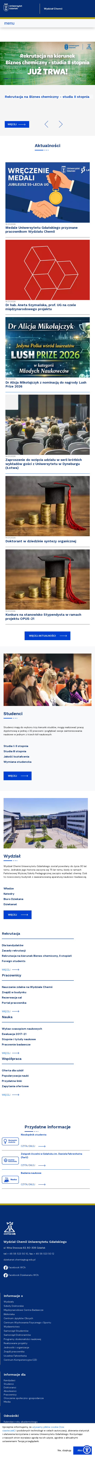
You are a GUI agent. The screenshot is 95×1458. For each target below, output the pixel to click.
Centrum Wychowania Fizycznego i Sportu (27, 1322)
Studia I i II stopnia (16, 746)
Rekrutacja (11, 933)
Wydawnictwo (12, 1326)
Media (7, 1401)
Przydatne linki (12, 1081)
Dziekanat (10, 904)
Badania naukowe (31, 1172)
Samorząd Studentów (16, 1330)
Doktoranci (10, 1387)
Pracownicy (11, 975)
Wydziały (9, 1301)
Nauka (7, 1017)
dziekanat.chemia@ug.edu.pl (19, 1259)
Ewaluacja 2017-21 (14, 1034)
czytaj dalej (28, 1146)
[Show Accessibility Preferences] (87, 1450)
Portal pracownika (14, 1003)
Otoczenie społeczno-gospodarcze (24, 1398)
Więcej (12, 124)
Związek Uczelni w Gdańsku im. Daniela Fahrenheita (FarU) (51, 1155)
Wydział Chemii (53, 8)
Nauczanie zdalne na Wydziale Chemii (27, 987)
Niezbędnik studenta (33, 1134)
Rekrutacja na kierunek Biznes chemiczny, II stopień (37, 956)
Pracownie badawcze (16, 1044)
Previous (48, 124)
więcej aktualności (42, 635)
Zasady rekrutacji (14, 950)
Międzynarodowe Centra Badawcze (23, 1309)
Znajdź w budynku (14, 992)
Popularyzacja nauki (15, 1075)
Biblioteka (9, 1314)
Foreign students (13, 961)
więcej (12, 775)
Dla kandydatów (12, 945)
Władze (9, 888)
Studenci (9, 1383)
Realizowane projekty (15, 1343)
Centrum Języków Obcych (18, 1318)
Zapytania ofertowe (15, 1086)
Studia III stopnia (15, 751)
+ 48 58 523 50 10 (17, 1253)
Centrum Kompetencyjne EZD (20, 1359)
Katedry (9, 894)
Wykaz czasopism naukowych (22, 1029)
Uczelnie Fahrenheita (15, 1355)
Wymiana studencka (17, 762)
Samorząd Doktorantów (17, 1334)
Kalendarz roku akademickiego (21, 1421)
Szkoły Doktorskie (14, 1305)
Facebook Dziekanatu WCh (21, 1275)
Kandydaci (9, 1380)
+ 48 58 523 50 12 (44, 1253)
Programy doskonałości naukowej (22, 1339)
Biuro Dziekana (13, 899)
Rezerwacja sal (12, 997)
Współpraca (12, 1059)
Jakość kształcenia (16, 756)
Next (59, 124)
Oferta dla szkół (12, 1070)
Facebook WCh (15, 1267)
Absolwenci (10, 1391)
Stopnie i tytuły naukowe (19, 1039)
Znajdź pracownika (14, 1351)
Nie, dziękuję (64, 1450)
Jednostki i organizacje (16, 1347)
